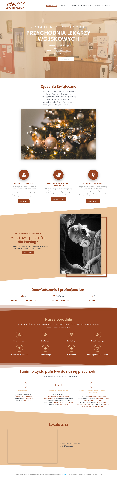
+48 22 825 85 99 (63, 51)
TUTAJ (64, 474)
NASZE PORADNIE (66, 59)
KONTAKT (49, 59)
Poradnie (63, 5)
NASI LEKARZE (23, 201)
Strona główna (51, 5)
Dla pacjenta (98, 5)
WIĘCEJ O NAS (28, 252)
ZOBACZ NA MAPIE (93, 201)
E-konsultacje (86, 5)
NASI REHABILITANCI (58, 199)
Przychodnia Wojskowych (16, 5)
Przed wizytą (74, 5)
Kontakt (108, 5)
